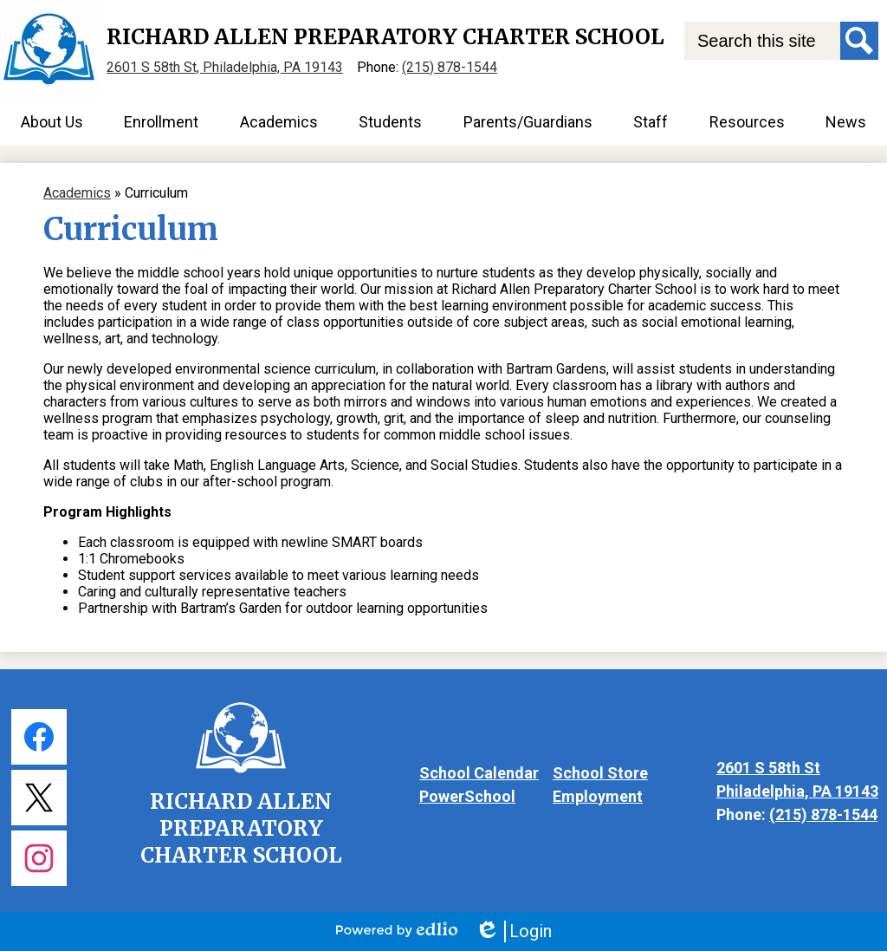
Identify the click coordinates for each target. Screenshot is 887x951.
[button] (52, 122)
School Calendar (479, 773)
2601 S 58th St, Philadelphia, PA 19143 (225, 67)
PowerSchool (467, 796)
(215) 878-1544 (449, 67)
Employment (598, 796)
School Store (600, 773)
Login (513, 931)
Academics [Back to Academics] (77, 193)
